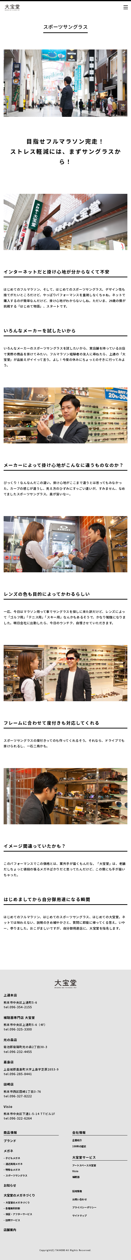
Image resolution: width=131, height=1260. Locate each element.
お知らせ (10, 1185)
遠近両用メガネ (14, 1164)
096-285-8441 (21, 1073)
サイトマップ (79, 1215)
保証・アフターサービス (19, 1214)
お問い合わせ (79, 1199)
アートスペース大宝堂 (84, 1165)
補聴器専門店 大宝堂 (19, 1017)
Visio (8, 1106)
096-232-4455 (21, 1051)
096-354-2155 (21, 1007)
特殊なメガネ (13, 1169)
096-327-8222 (21, 1096)
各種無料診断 (13, 1208)
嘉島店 (9, 1062)
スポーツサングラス (16, 1175)
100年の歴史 (79, 1146)
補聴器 (76, 1177)
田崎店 (9, 1084)
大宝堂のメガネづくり (19, 1195)
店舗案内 (10, 1229)
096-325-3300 (21, 1029)
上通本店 (10, 995)
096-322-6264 (21, 1118)
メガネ (8, 1150)
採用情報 (77, 1191)
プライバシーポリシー (84, 1207)
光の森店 (10, 1039)
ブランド (10, 1140)
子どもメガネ (13, 1158)
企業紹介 (77, 1140)
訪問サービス (13, 1220)
